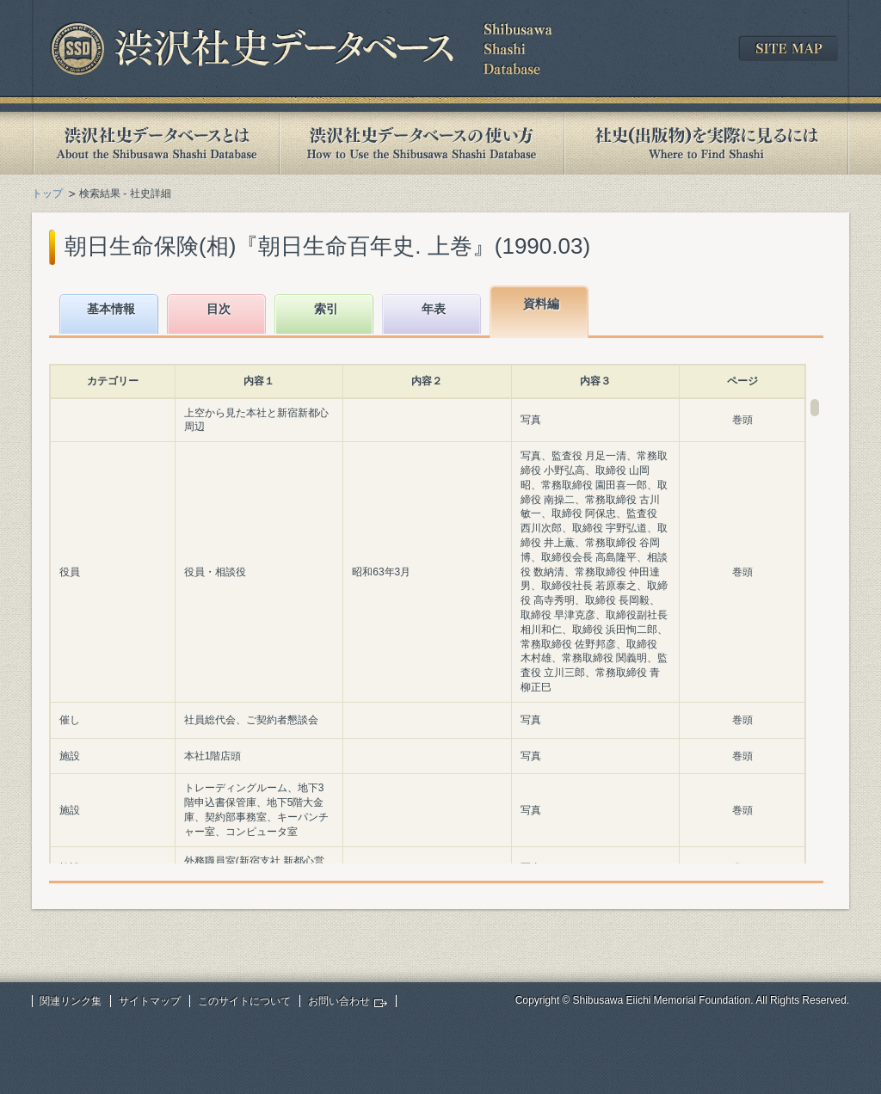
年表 (434, 309)
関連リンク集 (71, 1001)
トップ (47, 193)
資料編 (541, 303)
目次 (218, 309)
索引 (326, 309)
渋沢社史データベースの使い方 (421, 143)
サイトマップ (150, 1001)
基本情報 (111, 309)
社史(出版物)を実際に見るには (706, 143)
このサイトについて (244, 1001)
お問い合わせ (339, 1001)
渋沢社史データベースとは (155, 143)
